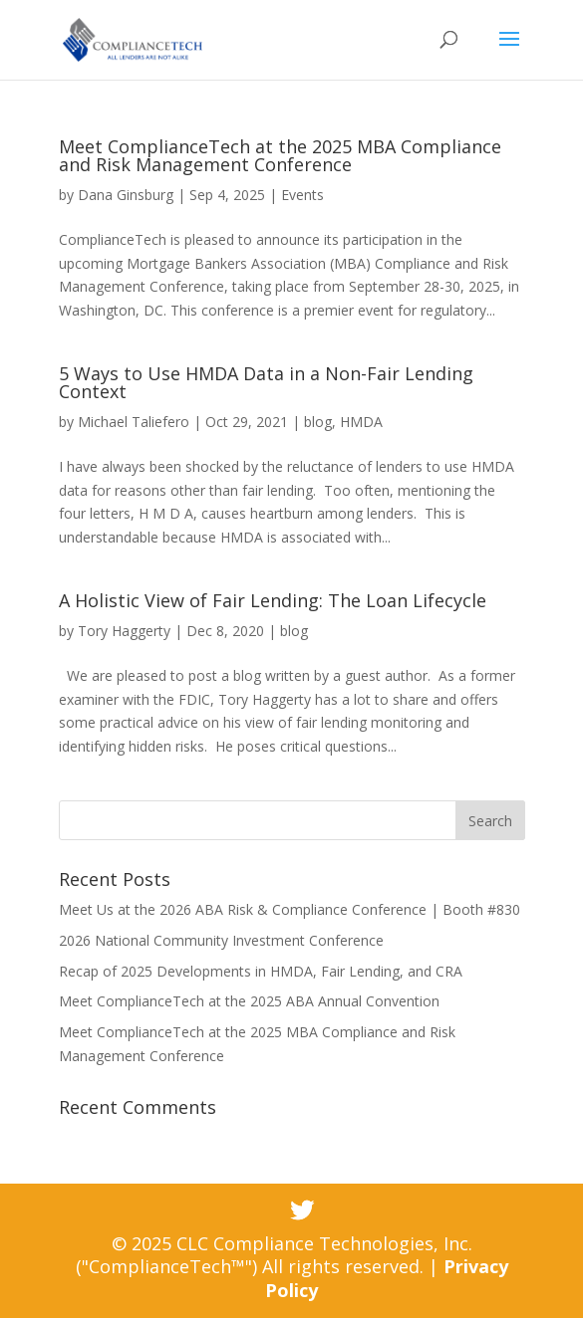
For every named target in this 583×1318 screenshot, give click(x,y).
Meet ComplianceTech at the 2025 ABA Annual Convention (249, 1000)
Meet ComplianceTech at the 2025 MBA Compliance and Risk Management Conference (280, 155)
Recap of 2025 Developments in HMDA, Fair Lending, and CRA (260, 971)
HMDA (361, 421)
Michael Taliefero (133, 421)
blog (318, 421)
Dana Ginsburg (125, 194)
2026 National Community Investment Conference (221, 940)
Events (302, 194)
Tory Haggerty (124, 630)
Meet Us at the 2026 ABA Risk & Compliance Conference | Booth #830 (289, 909)
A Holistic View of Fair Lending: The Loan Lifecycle (272, 600)
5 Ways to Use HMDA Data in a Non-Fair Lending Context (266, 382)
